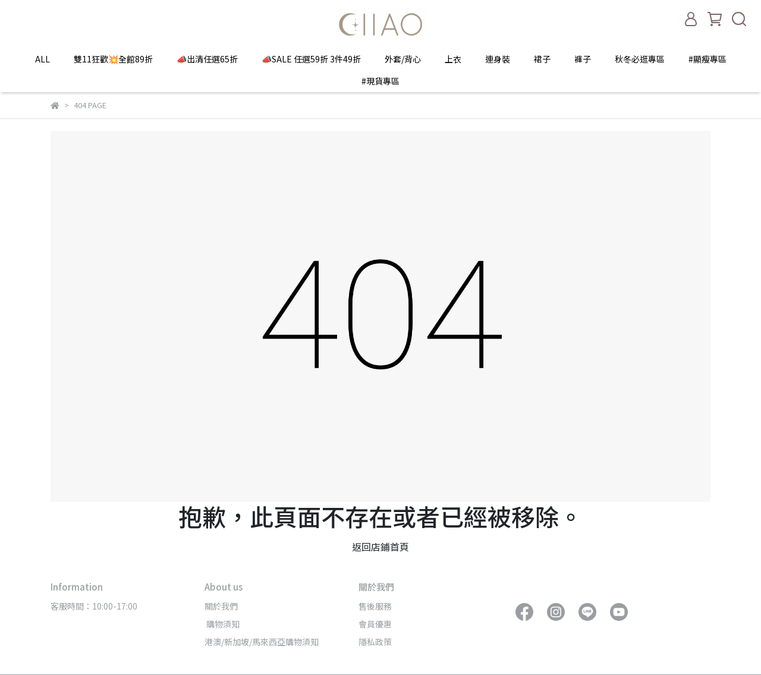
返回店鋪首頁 (380, 546)
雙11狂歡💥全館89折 (113, 59)
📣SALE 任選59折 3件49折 (311, 59)
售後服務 (375, 606)
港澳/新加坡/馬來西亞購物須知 (262, 642)
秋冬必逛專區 (640, 59)
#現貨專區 (380, 81)
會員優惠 (375, 624)
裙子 (542, 59)
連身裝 (497, 59)
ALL (42, 59)
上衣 (453, 59)
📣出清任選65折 (207, 59)
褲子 (582, 59)
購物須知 (222, 624)
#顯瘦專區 (707, 59)
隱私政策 (375, 642)
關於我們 (221, 606)
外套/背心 (403, 59)
